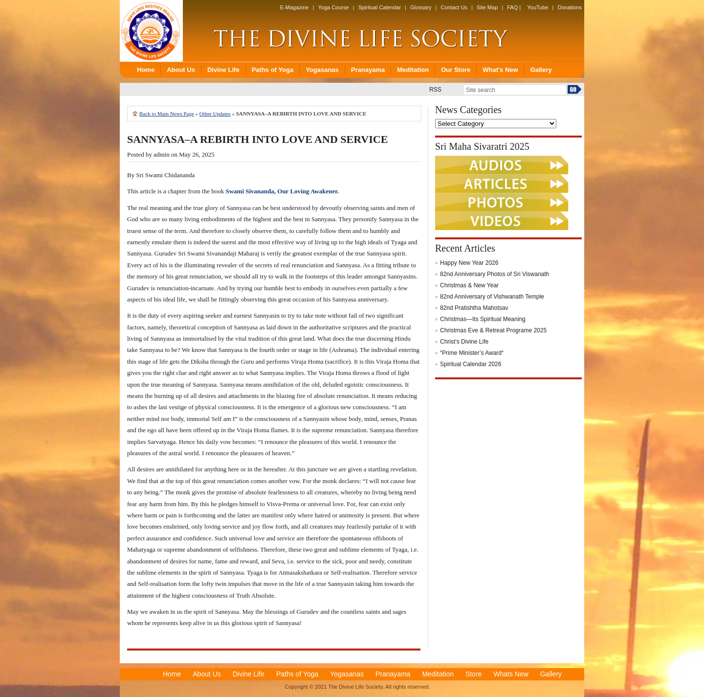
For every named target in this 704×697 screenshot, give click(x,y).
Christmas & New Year (469, 285)
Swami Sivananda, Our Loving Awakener (281, 191)
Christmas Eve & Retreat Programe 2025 (493, 330)
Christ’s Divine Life (464, 341)
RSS (435, 89)
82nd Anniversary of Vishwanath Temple (492, 296)
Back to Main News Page (166, 113)
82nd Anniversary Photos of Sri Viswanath (494, 274)
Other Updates (215, 113)
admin (162, 154)
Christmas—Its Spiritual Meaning (483, 319)
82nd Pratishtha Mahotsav (474, 307)
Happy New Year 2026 (469, 262)
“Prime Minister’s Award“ (472, 352)
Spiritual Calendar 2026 (470, 364)
